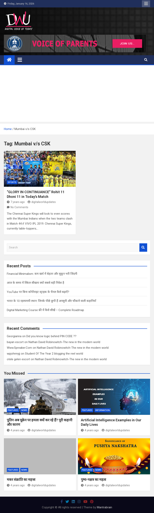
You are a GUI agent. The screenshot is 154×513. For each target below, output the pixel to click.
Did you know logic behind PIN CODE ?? (51, 336)
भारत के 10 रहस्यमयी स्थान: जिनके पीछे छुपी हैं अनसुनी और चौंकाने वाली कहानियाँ (51, 301)
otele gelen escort (18, 359)
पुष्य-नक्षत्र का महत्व (93, 479)
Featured (13, 410)
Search (143, 247)
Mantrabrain (104, 507)
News (24, 410)
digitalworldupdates (42, 202)
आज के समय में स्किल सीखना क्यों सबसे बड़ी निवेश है (35, 283)
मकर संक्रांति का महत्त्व (21, 479)
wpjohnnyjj (13, 353)
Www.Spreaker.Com (19, 347)
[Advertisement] (77, 94)
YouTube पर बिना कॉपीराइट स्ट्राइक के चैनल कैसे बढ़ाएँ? (38, 292)
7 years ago (16, 202)
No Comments (19, 207)
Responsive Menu (146, 3)
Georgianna (14, 336)
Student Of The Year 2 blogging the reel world (54, 353)
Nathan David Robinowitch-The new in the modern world (64, 342)
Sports (12, 182)
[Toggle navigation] (20, 59)
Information (102, 410)
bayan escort (15, 342)
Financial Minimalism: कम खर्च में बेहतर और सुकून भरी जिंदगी (42, 274)
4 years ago (16, 430)
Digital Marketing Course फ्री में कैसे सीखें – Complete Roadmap (45, 310)
